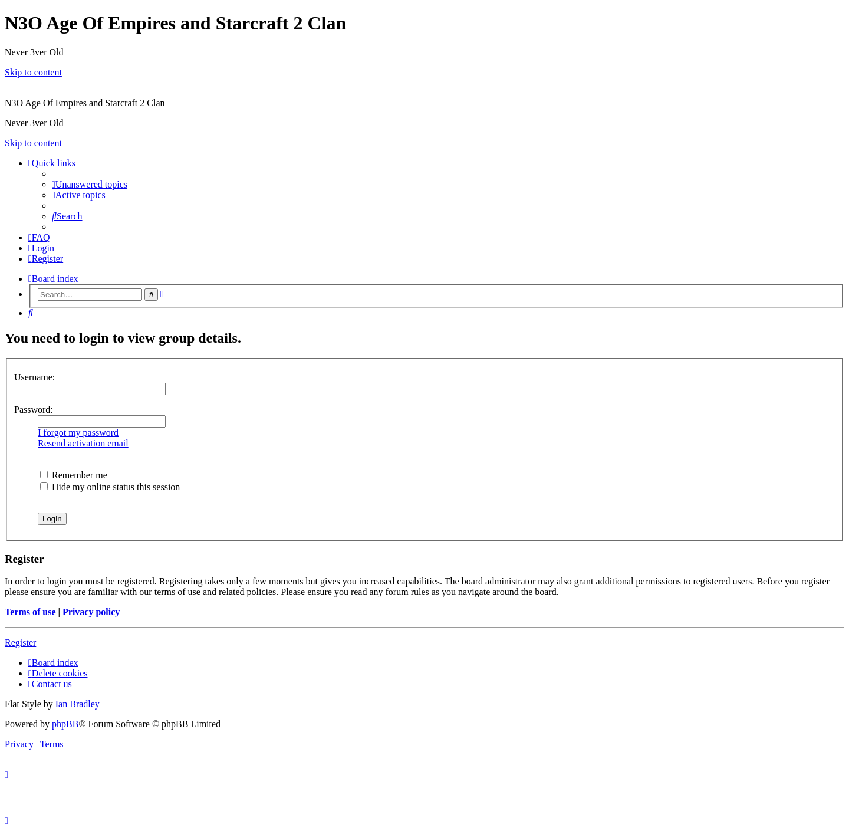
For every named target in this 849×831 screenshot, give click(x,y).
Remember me (73, 475)
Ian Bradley (77, 704)
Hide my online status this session (110, 487)
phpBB (65, 724)
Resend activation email (83, 443)
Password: (33, 410)
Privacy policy (91, 612)
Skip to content (33, 72)
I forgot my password (78, 433)
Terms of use (30, 612)
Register (20, 643)
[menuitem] (89, 184)
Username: (34, 377)
